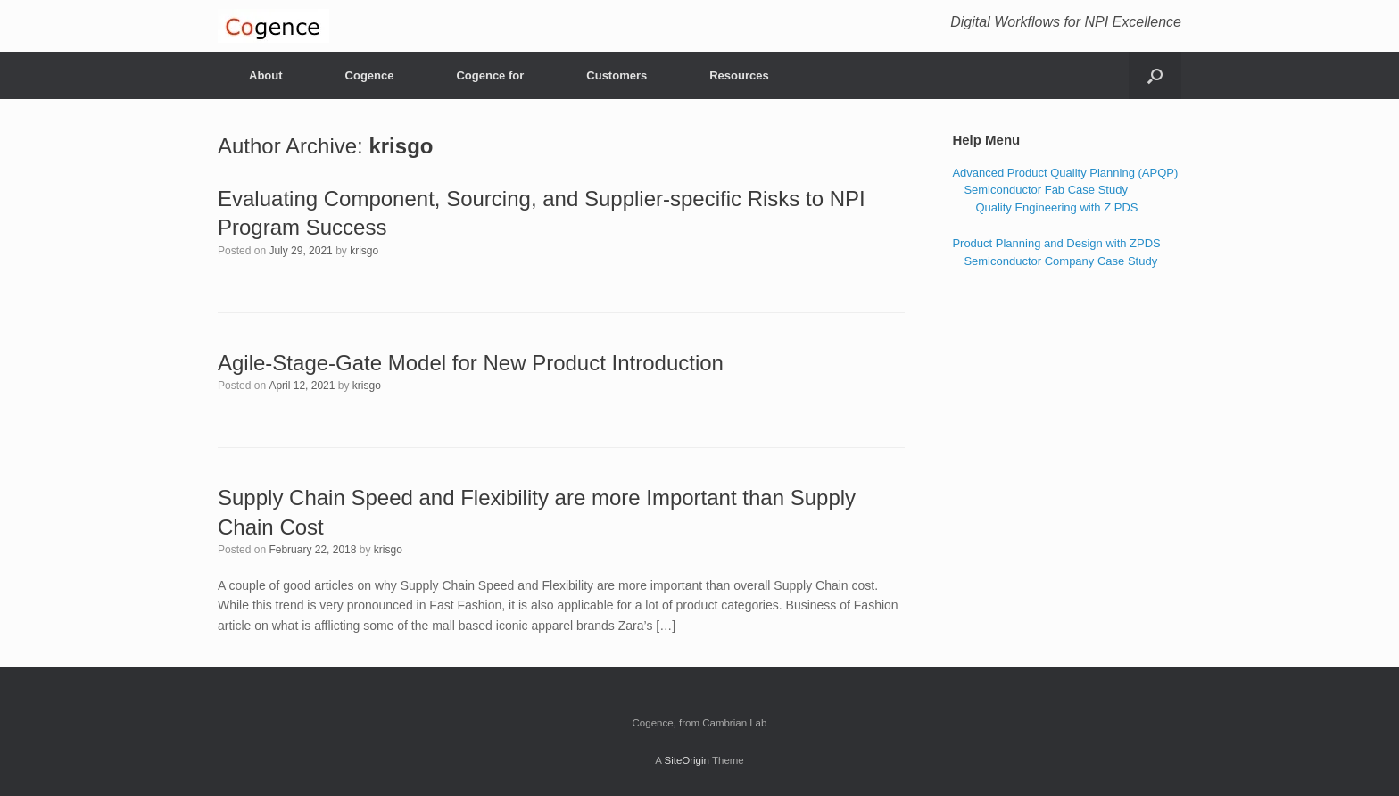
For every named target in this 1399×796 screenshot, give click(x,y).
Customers (616, 75)
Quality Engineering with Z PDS (1056, 207)
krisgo (400, 146)
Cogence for (490, 75)
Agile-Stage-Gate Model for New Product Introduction (471, 363)
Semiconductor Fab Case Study (1046, 189)
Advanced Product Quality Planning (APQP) (1065, 172)
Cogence (369, 75)
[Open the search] (1155, 75)
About (266, 75)
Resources (738, 75)
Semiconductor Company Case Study (1060, 261)
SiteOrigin (686, 760)
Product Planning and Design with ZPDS (1056, 243)
